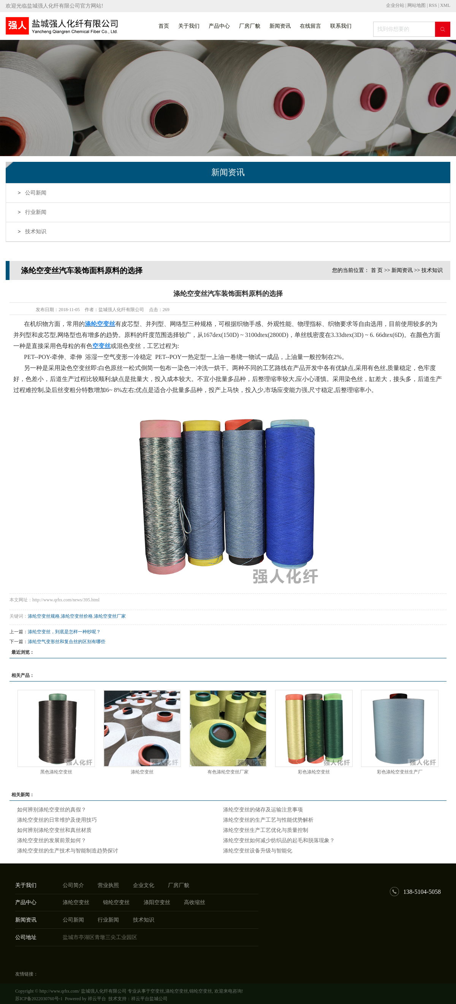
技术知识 (35, 231)
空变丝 (157, 991)
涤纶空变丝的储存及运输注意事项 (263, 810)
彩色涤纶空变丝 (314, 772)
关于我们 (189, 26)
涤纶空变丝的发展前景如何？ (51, 840)
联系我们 (341, 26)
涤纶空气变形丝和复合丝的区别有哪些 (66, 641)
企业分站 (395, 5)
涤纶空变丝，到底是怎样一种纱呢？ (64, 631)
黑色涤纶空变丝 (56, 772)
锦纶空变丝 (116, 902)
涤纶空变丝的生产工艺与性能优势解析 (268, 820)
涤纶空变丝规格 (44, 616)
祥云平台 (97, 998)
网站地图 (417, 5)
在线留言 (310, 26)
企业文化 (143, 885)
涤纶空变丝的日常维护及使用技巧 (57, 820)
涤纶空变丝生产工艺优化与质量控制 (265, 830)
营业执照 (108, 885)
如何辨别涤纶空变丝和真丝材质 (54, 830)
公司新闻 (35, 193)
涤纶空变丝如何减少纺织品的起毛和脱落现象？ (279, 840)
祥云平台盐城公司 (149, 998)
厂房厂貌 (249, 26)
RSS (433, 5)
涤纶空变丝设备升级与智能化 (257, 851)
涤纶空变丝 (142, 772)
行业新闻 (35, 212)
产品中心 (219, 26)
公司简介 (73, 885)
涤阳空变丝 (157, 902)
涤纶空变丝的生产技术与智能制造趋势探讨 (67, 851)
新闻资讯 (280, 26)
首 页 (377, 270)
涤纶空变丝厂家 (110, 616)
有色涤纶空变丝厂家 (228, 772)
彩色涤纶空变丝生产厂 (400, 772)
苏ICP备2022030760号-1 (39, 998)
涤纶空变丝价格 (77, 616)
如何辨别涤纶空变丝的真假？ (51, 810)
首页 (163, 26)
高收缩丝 (194, 902)
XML (445, 5)
